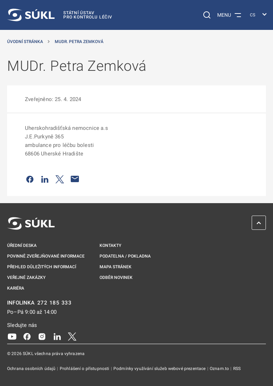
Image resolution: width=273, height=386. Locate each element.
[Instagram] (42, 336)
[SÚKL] (59, 15)
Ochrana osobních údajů (32, 368)
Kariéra (15, 288)
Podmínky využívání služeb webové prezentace (160, 368)
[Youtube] (12, 336)
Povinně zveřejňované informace (46, 256)
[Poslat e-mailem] (75, 179)
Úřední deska (22, 245)
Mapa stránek (116, 266)
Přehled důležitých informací (41, 266)
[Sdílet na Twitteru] (60, 179)
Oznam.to (220, 368)
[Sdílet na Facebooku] (30, 179)
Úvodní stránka (25, 41)
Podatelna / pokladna (125, 256)
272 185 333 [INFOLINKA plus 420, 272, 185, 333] (54, 303)
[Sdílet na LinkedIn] (45, 179)
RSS (237, 368)
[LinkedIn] (57, 336)
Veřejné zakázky (26, 277)
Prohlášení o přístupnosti (85, 368)
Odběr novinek (116, 277)
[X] (72, 336)
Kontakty (110, 245)
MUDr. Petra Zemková (79, 41)
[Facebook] (27, 336)
